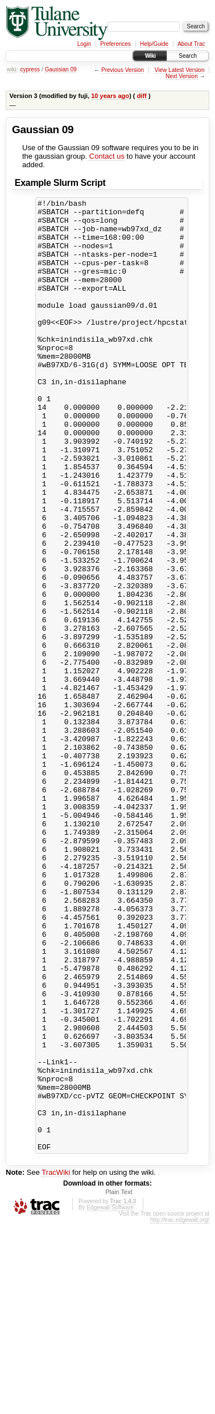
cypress (29, 69)
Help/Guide (154, 44)
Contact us (107, 156)
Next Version (182, 76)
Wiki (149, 56)
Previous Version (122, 70)
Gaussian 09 (61, 69)
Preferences (115, 44)
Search (188, 56)
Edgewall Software (110, 1398)
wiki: (12, 69)
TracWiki (56, 1362)
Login (84, 44)
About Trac (191, 44)
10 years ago (110, 95)
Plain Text (119, 1382)
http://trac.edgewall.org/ (179, 1410)
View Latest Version (180, 70)
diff (142, 95)
